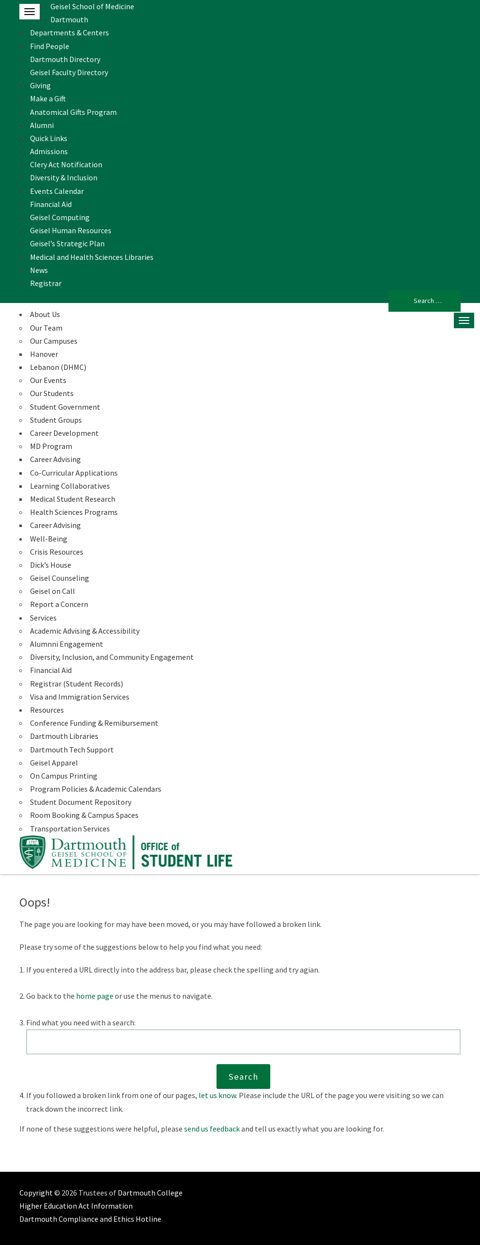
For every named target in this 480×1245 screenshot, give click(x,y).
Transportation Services (70, 828)
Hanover (44, 354)
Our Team (46, 328)
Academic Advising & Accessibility (84, 631)
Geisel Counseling (59, 578)
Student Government (65, 407)
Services (43, 617)
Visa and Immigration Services (79, 697)
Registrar (46, 283)
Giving (40, 85)
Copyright (36, 1192)
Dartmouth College (150, 1192)
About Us (45, 314)
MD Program (51, 446)
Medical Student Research (72, 499)
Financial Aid (51, 204)
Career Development (64, 433)
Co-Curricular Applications (74, 473)
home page (94, 996)
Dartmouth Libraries (64, 736)
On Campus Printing (63, 776)
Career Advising (55, 459)
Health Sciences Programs (74, 512)
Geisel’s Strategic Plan (67, 243)
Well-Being (48, 538)
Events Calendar (57, 191)
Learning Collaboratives (70, 486)
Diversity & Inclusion (63, 177)
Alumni (42, 125)
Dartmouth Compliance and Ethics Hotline (90, 1219)
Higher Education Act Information (76, 1206)
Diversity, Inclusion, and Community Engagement (112, 657)
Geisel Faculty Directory (69, 72)
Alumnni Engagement (66, 644)
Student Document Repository (80, 802)
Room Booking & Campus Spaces (84, 815)
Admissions (49, 151)
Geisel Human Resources (70, 230)
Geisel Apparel (54, 762)
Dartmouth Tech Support (72, 749)
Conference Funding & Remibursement (94, 723)
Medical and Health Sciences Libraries (92, 257)
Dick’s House (50, 565)
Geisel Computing (60, 217)
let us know (217, 1095)
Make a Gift (48, 98)
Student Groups (56, 420)
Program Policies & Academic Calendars (95, 789)
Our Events (48, 380)
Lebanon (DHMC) (58, 367)
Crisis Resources (56, 552)
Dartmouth (69, 19)
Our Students (52, 393)
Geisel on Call (52, 591)
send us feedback (212, 1128)
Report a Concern (59, 604)
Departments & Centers (69, 32)
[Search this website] (243, 1041)
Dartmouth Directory (65, 59)
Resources (47, 710)
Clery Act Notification (66, 164)
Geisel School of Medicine (92, 6)
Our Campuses (53, 341)
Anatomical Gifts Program (73, 112)
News (39, 270)
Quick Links (48, 138)
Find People (49, 46)
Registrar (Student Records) (76, 683)
